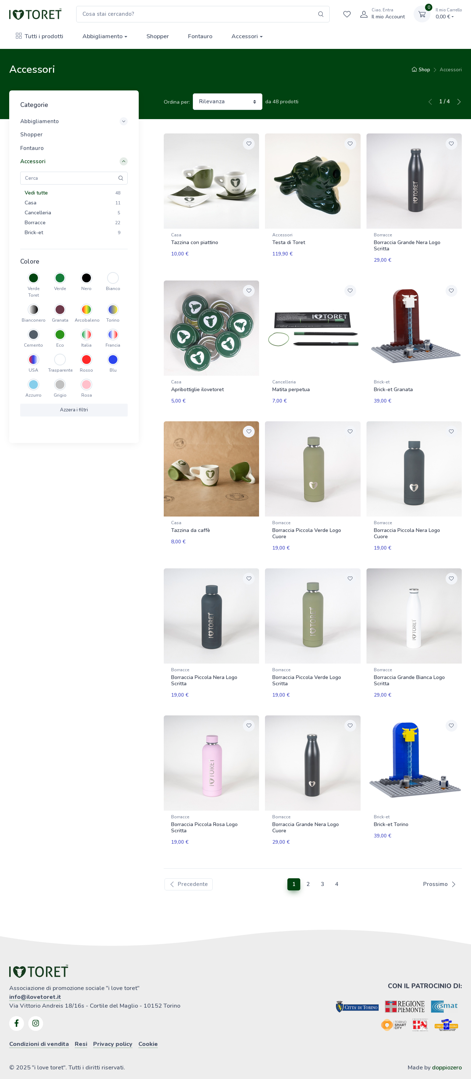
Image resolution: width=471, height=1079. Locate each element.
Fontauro (200, 36)
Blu (113, 370)
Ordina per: (177, 102)
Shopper (157, 36)
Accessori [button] (74, 161)
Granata (60, 320)
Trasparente (60, 370)
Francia (113, 345)
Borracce (383, 235)
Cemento (33, 345)
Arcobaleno (86, 320)
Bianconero (33, 320)
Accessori (244, 36)
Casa (176, 235)
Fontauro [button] (32, 148)
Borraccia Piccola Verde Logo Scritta (306, 670)
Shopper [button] (31, 134)
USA (33, 370)
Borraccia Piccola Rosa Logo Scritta (204, 814)
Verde (60, 289)
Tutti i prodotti (39, 36)
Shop (421, 70)
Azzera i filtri (74, 410)
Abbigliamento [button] (74, 121)
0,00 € (449, 13)
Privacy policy (112, 1027)
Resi (81, 1027)
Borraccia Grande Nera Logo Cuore (305, 814)
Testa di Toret (288, 242)
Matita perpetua (291, 386)
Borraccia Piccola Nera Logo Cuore (407, 526)
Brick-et (382, 379)
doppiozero (447, 1051)
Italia (86, 345)
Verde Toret (34, 292)
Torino (113, 320)
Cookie (148, 1027)
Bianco (113, 289)
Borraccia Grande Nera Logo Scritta (407, 245)
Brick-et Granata (393, 386)
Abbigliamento (102, 36)
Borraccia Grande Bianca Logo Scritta (409, 670)
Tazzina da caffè (190, 523)
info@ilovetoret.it (35, 980)
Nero (86, 289)
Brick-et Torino (391, 811)
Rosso (86, 370)
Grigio (60, 395)
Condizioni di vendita (39, 1027)
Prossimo (439, 867)
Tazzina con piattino (194, 242)
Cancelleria (284, 379)
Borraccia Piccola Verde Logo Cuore (306, 526)
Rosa (86, 395)
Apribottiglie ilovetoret (197, 386)
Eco (60, 345)
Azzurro (33, 395)
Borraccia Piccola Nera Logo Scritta (204, 670)
